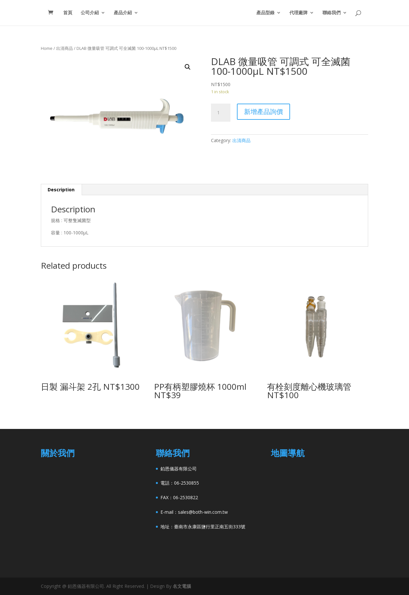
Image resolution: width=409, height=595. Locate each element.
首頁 (62, 13)
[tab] (61, 189)
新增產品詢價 (263, 111)
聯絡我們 (336, 13)
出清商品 (64, 48)
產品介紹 (118, 13)
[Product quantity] (220, 113)
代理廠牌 (303, 13)
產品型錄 (270, 13)
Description (61, 189)
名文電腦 (182, 586)
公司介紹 (85, 13)
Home (47, 48)
